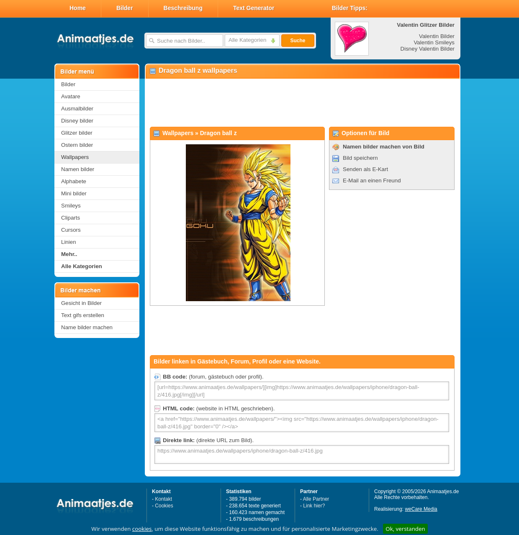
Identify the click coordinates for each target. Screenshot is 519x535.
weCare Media (421, 509)
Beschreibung (183, 8)
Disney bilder (77, 121)
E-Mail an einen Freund (372, 180)
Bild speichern (360, 158)
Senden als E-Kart (365, 169)
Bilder (124, 8)
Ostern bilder (77, 145)
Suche (297, 41)
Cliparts (70, 218)
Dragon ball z (218, 133)
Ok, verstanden (405, 528)
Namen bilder (77, 169)
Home (77, 8)
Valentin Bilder (437, 36)
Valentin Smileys (434, 42)
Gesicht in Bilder (81, 303)
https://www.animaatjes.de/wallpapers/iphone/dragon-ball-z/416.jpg (301, 454)
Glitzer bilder (76, 133)
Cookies (164, 506)
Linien (68, 242)
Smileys (71, 205)
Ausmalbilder (77, 108)
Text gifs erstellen (82, 315)
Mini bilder (74, 193)
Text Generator (254, 8)
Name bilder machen (87, 327)
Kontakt (163, 499)
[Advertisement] (302, 103)
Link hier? (314, 506)
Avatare (70, 96)
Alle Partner (316, 499)
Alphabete (73, 181)
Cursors (71, 230)
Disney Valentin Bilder (428, 49)
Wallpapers (75, 157)
